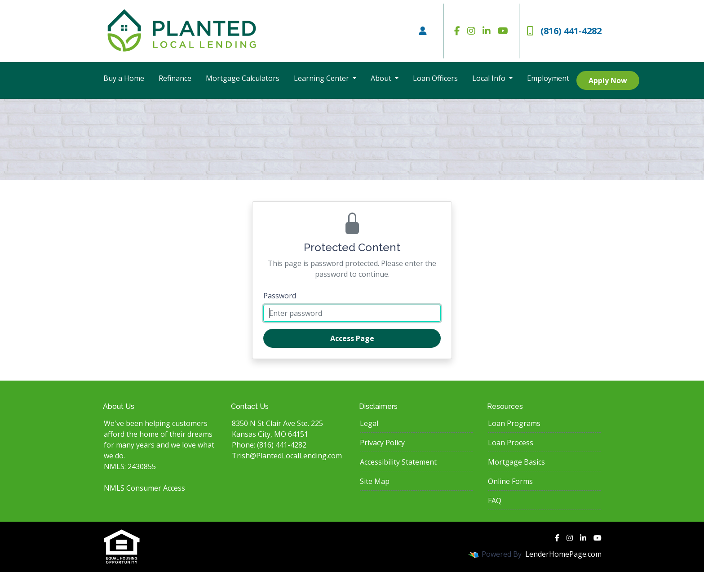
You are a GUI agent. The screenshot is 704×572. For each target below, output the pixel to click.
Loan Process (510, 443)
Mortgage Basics (516, 462)
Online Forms (510, 481)
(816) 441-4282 (564, 31)
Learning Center (322, 78)
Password (279, 296)
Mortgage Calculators (242, 78)
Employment (548, 78)
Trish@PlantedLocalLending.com (287, 456)
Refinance (175, 78)
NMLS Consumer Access (144, 488)
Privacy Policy (382, 443)
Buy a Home (123, 78)
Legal (369, 423)
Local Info (489, 78)
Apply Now (608, 80)
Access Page (352, 338)
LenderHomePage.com (563, 554)
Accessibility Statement (398, 462)
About (382, 78)
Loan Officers (435, 78)
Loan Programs (514, 423)
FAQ (494, 500)
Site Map (375, 481)
